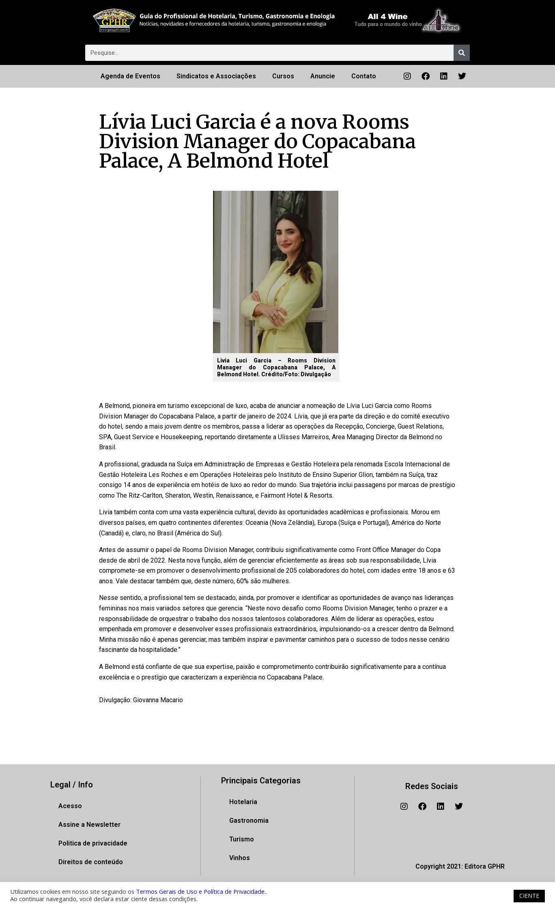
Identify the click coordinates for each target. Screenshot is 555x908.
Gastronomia (249, 820)
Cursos (283, 76)
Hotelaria (243, 802)
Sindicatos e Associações (216, 76)
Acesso (70, 806)
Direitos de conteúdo (90, 862)
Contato (363, 76)
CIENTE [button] (529, 895)
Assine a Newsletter (89, 824)
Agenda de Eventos (130, 76)
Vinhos (239, 858)
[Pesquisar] (462, 53)
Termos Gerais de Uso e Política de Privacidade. (201, 891)
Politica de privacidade (92, 843)
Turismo (241, 839)
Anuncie (322, 76)
